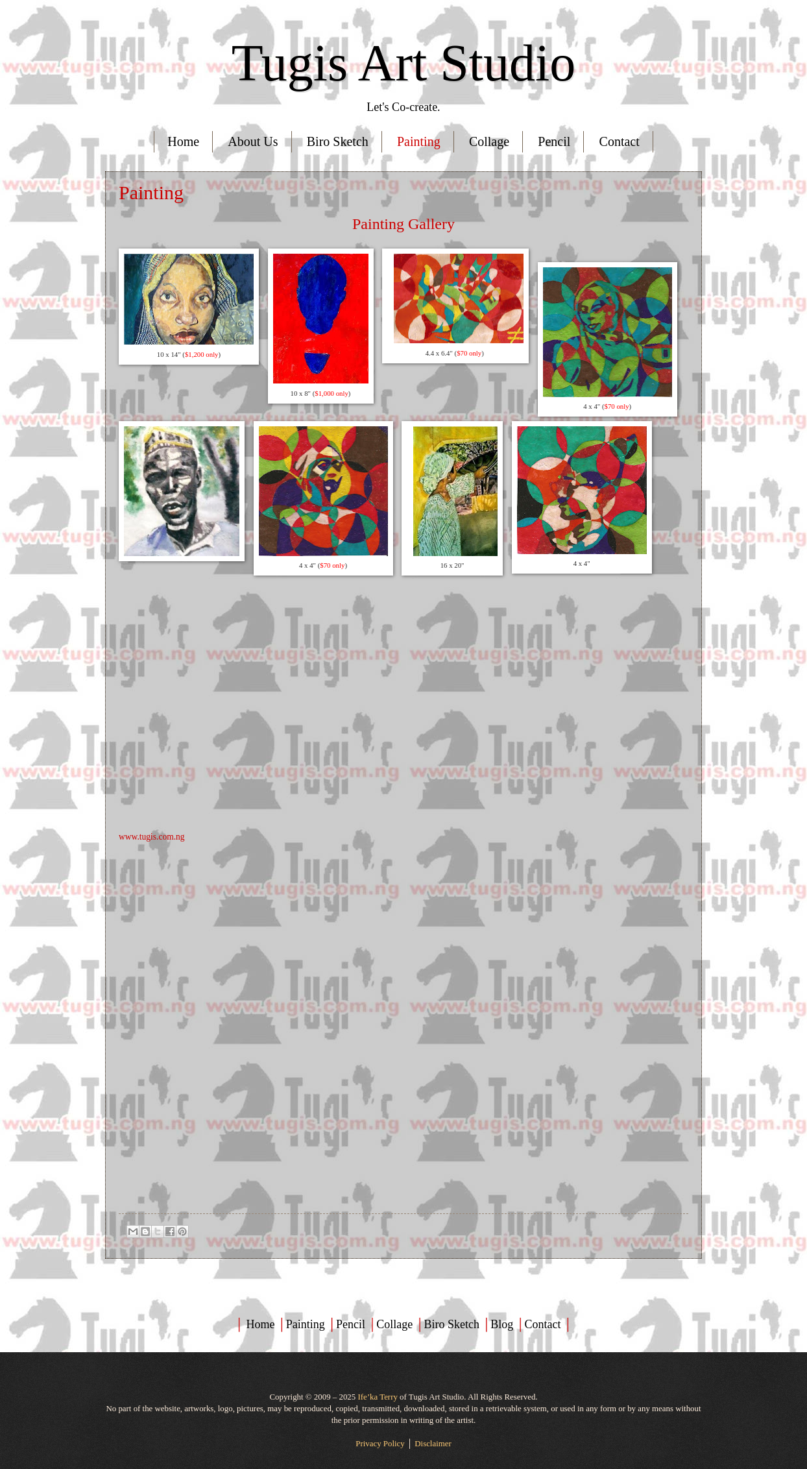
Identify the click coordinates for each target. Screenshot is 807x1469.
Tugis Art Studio (404, 62)
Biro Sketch (337, 141)
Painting (418, 141)
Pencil (554, 141)
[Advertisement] (403, 934)
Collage (489, 141)
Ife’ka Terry (377, 1397)
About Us (253, 141)
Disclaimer (433, 1443)
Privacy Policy (379, 1443)
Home (183, 141)
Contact (619, 141)
